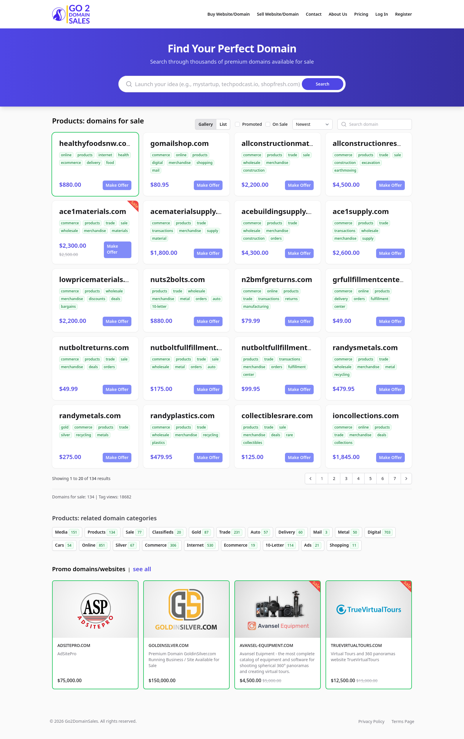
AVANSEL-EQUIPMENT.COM (266, 645)
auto (216, 298)
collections (343, 442)
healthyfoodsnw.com (96, 143)
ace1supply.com (361, 211)
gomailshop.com (179, 143)
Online (94, 545)
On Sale (280, 124)
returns (291, 298)
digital (157, 162)
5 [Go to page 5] (370, 478)
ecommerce (71, 162)
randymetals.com (90, 415)
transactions (162, 230)
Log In (381, 14)
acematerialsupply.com (191, 211)
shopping (204, 162)
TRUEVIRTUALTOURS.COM (356, 645)
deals (115, 298)
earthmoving (345, 170)
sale (306, 154)
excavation (371, 162)
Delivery (291, 532)
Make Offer (117, 185)
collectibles (252, 442)
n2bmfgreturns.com (276, 279)
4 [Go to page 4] (358, 478)
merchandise (180, 162)
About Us (338, 14)
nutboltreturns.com (94, 347)
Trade (230, 532)
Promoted (252, 124)
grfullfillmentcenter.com (376, 279)
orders (275, 238)
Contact (314, 14)
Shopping (344, 545)
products (85, 154)
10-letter (159, 306)
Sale (135, 532)
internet (105, 154)
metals (103, 434)
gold (64, 427)
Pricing (361, 14)
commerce (161, 154)
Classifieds (167, 532)
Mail (321, 532)
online (66, 154)
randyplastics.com (182, 415)
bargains (68, 306)
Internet (201, 545)
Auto (260, 532)
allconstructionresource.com (383, 143)
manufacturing (256, 306)
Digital (380, 532)
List (223, 124)
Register (403, 14)
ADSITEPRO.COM (73, 645)
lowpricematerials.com (99, 279)
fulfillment (379, 298)
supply (212, 230)
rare (289, 434)
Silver (126, 545)
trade (292, 154)
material (159, 238)
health (123, 154)
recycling (341, 374)
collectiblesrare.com (277, 415)
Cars (64, 545)
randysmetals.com (365, 347)
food (110, 162)
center (339, 306)
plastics (158, 442)
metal (185, 298)
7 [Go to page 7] (395, 478)
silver (65, 434)
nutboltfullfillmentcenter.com (294, 347)
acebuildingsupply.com (282, 211)
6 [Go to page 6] (382, 478)
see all (142, 569)
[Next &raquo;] (406, 478)
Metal (348, 532)
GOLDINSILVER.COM (168, 645)
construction (254, 170)
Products (102, 532)
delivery (93, 162)
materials (120, 230)
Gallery (206, 124)
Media (67, 532)
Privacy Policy (371, 721)
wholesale (251, 162)
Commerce (162, 545)
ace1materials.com (92, 211)
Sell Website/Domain (278, 14)
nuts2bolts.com (177, 279)
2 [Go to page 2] (334, 478)
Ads (312, 545)
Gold (201, 532)
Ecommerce (240, 545)
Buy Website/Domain (228, 14)
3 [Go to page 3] (346, 478)
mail (156, 170)
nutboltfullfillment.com (191, 347)
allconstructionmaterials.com (293, 143)
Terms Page (403, 721)
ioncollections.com (366, 415)
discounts (97, 298)
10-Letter (281, 545)
